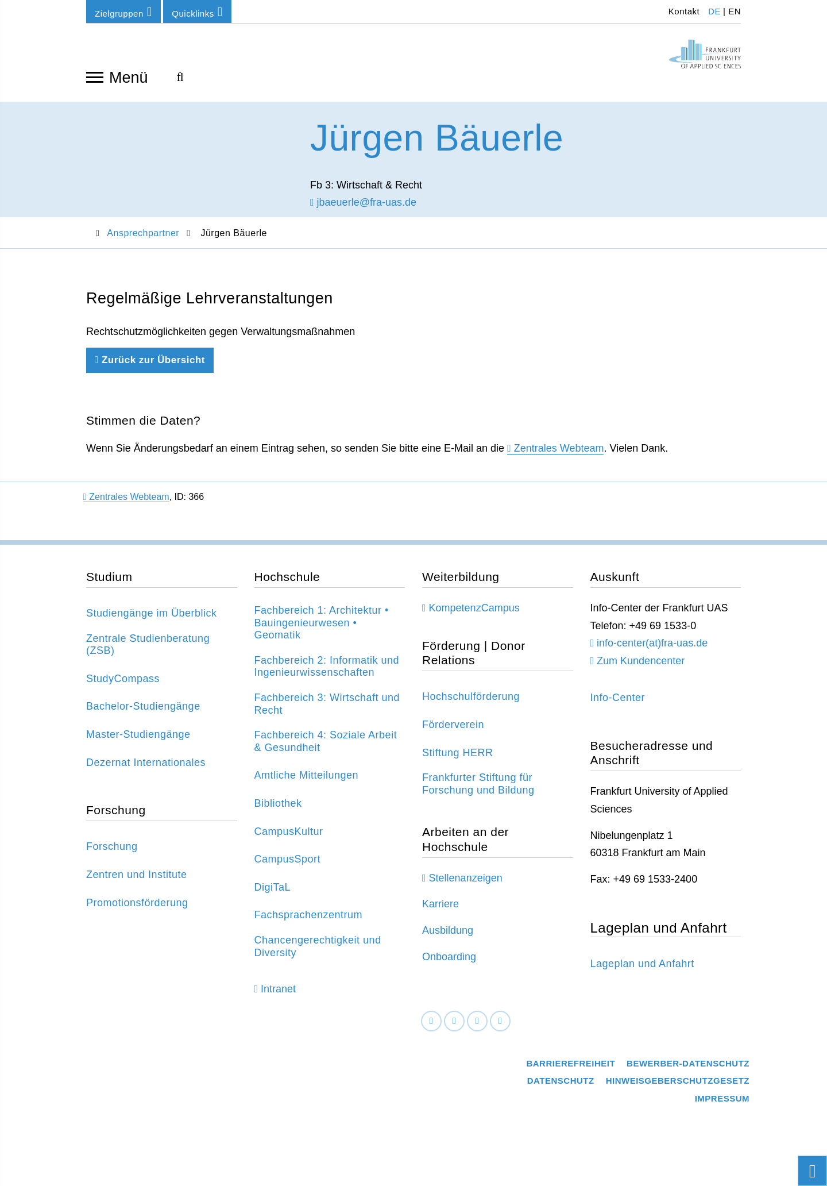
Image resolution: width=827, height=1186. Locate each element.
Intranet (278, 1000)
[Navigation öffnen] (94, 76)
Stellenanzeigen (466, 889)
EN (734, 11)
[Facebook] (431, 1032)
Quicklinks (197, 12)
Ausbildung (447, 941)
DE (714, 11)
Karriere (440, 915)
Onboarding (449, 967)
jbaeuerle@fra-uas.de (363, 213)
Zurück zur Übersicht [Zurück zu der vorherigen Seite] (150, 370)
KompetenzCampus (474, 619)
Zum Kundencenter (641, 671)
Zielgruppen (123, 12)
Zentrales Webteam (559, 459)
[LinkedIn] (454, 1032)
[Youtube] (500, 1032)
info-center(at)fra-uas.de (652, 654)
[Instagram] (477, 1032)
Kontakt (683, 11)
